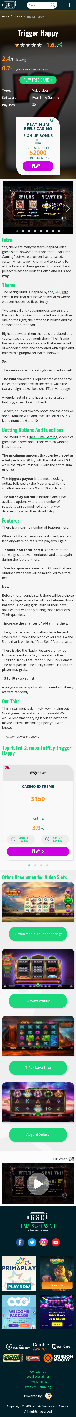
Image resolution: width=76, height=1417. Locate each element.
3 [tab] (29, 231)
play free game (38, 80)
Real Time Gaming (45, 97)
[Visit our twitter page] (32, 1242)
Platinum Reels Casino (38, 126)
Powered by (38, 1396)
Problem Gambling (38, 1387)
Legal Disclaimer (38, 1376)
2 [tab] (23, 231)
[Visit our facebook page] (20, 1242)
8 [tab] (59, 231)
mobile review (19, 839)
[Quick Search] (42, 5)
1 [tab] (17, 231)
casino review (54, 839)
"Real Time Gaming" (43, 437)
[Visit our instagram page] (44, 1242)
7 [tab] (53, 231)
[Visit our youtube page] (56, 1242)
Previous (8, 208)
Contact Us (38, 1371)
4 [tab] (35, 231)
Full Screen (63, 1159)
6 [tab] (47, 231)
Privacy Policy (38, 1382)
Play (38, 165)
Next (67, 208)
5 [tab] (41, 231)
